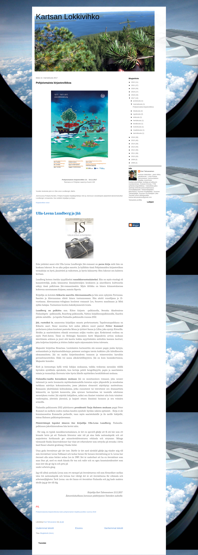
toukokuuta (137, 127)
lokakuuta (137, 111)
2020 (133, 88)
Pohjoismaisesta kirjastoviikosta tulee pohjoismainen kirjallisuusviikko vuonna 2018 (66, 512)
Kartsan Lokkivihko (68, 16)
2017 (133, 98)
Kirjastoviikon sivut (42, 203)
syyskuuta (137, 114)
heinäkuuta (137, 120)
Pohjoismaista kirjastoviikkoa (53, 82)
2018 (133, 95)
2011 (133, 153)
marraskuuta (138, 104)
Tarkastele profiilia (135, 200)
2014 (133, 144)
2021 (133, 85)
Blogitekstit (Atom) (47, 533)
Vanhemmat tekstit (113, 528)
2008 (133, 163)
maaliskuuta (137, 130)
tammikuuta (137, 133)
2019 (133, 92)
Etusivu (79, 528)
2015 (133, 140)
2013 (133, 147)
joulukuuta (137, 101)
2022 (133, 82)
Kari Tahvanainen (147, 171)
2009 (133, 159)
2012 (133, 150)
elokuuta (136, 117)
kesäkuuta (137, 124)
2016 (133, 137)
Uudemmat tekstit (45, 528)
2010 (133, 156)
